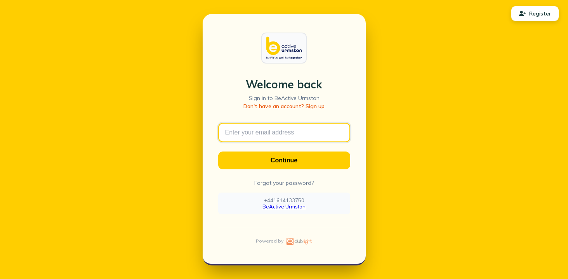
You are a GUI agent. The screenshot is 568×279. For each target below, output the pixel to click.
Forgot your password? (284, 182)
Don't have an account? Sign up (284, 106)
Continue (284, 160)
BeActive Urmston (284, 206)
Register (535, 13)
